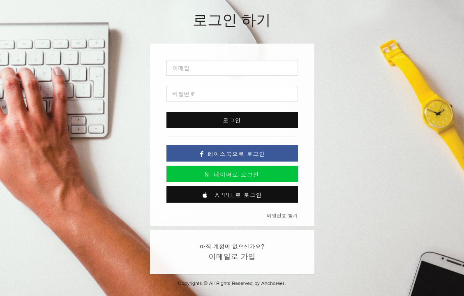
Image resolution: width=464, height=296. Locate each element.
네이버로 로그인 (232, 174)
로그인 (232, 120)
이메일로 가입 (231, 256)
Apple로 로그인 (232, 195)
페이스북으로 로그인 (232, 154)
